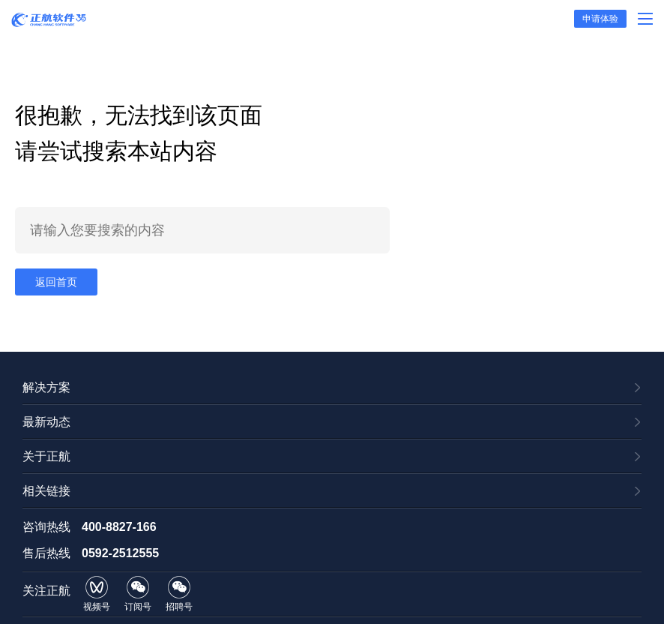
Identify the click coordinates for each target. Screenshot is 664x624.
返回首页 (56, 282)
